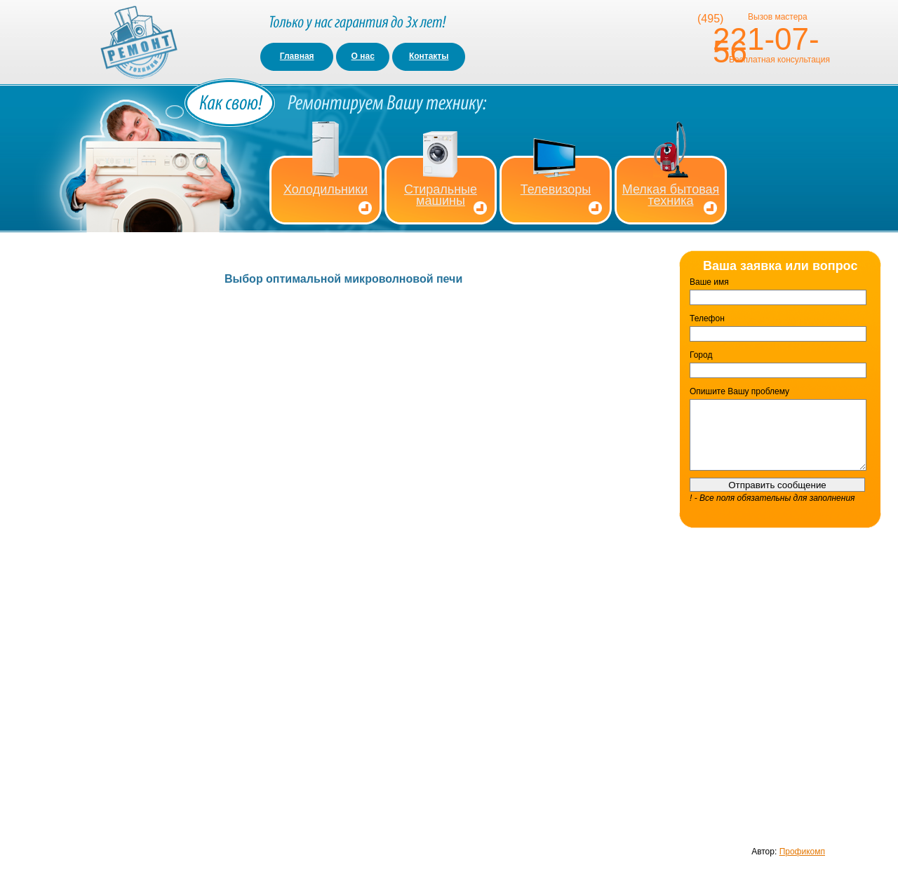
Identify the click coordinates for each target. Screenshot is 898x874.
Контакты (429, 56)
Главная (297, 56)
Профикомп (802, 851)
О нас (363, 56)
